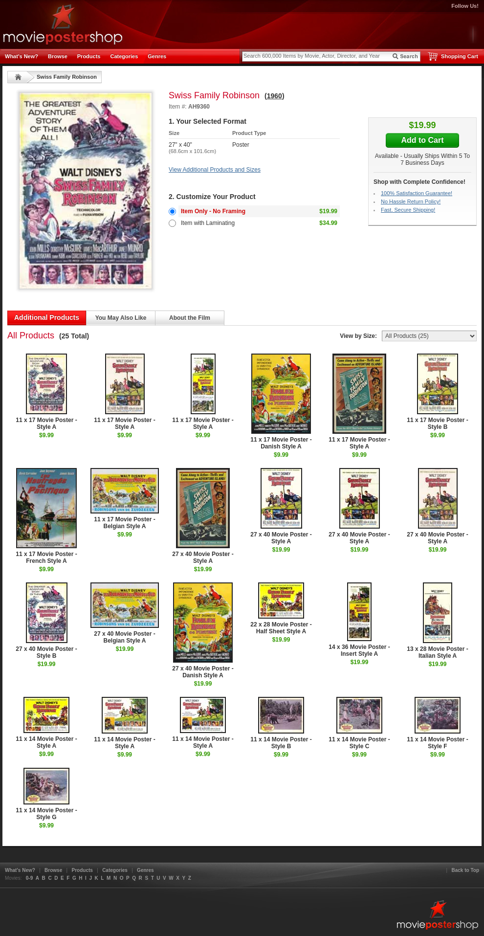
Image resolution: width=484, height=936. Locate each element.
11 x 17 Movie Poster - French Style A (46, 516)
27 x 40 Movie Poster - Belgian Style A (124, 613)
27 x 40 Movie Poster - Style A (202, 516)
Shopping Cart (459, 56)
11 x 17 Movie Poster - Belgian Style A (124, 499)
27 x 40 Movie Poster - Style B (46, 620)
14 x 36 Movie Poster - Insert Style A (359, 619)
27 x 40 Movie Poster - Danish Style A (202, 630)
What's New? (21, 56)
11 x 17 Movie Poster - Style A (46, 392)
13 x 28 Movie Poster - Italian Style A (437, 620)
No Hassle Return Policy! (410, 201)
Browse (57, 56)
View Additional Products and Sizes (215, 169)
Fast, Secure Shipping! (408, 210)
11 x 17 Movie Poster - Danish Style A (280, 402)
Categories (124, 56)
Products (89, 56)
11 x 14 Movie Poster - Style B (280, 723)
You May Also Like (121, 317)
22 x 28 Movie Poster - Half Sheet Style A (280, 608)
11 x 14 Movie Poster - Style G (46, 794)
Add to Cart (422, 140)
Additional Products (46, 317)
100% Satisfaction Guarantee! (416, 193)
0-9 (29, 878)
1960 (274, 96)
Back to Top (465, 870)
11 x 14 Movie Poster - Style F (437, 723)
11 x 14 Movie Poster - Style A (46, 723)
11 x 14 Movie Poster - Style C (359, 723)
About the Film (189, 317)
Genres (157, 56)
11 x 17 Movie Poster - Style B (437, 392)
